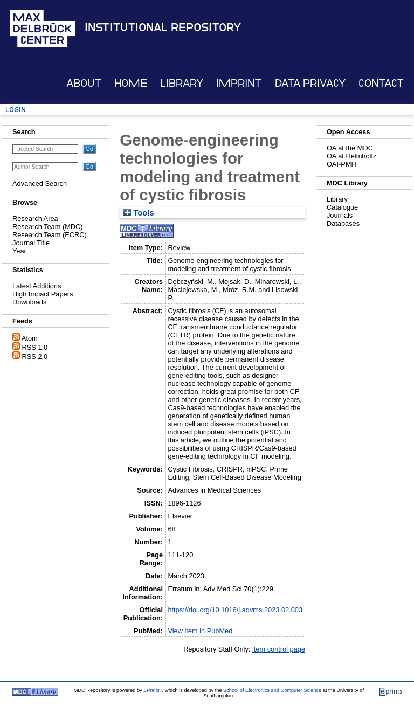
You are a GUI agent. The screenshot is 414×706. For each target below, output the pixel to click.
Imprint (238, 83)
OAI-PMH (341, 164)
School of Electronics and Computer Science (272, 690)
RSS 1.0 (35, 347)
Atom (30, 338)
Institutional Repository (163, 27)
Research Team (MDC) (47, 227)
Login (15, 109)
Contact (381, 83)
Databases (343, 223)
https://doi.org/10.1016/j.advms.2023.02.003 (235, 610)
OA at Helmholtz (351, 156)
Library (181, 83)
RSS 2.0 (35, 356)
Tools (138, 213)
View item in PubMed (200, 631)
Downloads (29, 302)
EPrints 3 (153, 690)
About (83, 83)
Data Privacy (310, 83)
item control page (278, 649)
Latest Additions (36, 286)
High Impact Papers (42, 294)
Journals (340, 215)
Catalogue (342, 207)
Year (19, 251)
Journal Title (31, 243)
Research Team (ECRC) (49, 235)
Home (130, 83)
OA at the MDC (350, 148)
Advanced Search (39, 183)
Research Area (35, 218)
